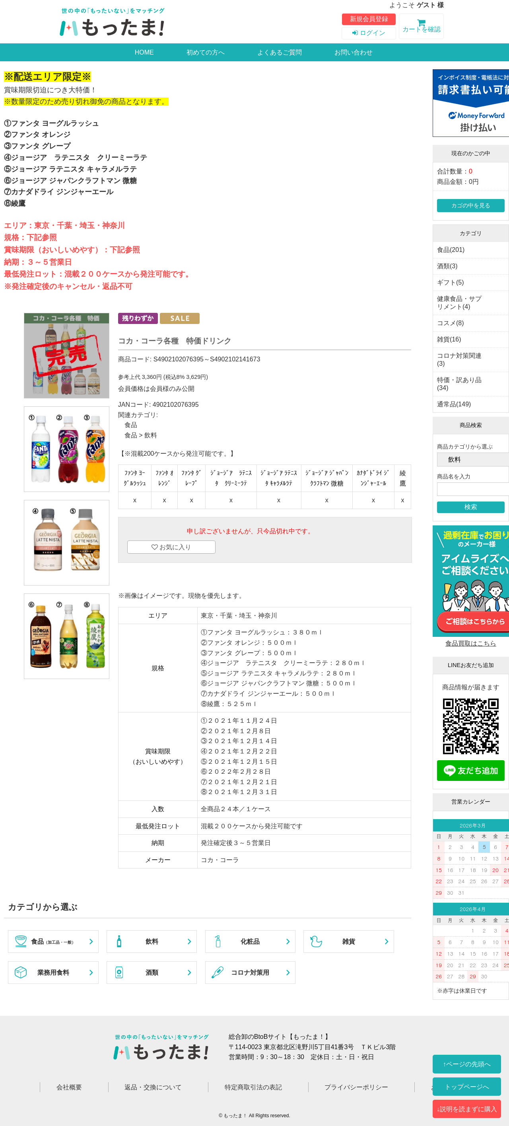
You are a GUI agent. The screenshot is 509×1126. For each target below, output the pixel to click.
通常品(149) (454, 404)
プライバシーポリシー (356, 1087)
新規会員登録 (369, 19)
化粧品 (250, 941)
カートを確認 (421, 27)
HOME (144, 52)
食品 (130, 425)
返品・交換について (153, 1087)
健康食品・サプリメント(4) (459, 302)
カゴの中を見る (470, 205)
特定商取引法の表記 (253, 1087)
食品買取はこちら (470, 643)
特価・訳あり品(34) (459, 384)
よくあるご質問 (279, 52)
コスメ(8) (450, 323)
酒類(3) (447, 266)
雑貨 (348, 941)
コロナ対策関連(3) (459, 359)
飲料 (150, 435)
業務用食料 (53, 972)
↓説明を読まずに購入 (467, 1108)
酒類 (152, 972)
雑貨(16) (449, 339)
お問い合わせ (353, 52)
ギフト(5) (450, 282)
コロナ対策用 (250, 972)
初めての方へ (206, 52)
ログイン (368, 32)
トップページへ (467, 1086)
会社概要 (69, 1087)
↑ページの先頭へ (467, 1063)
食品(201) (450, 249)
